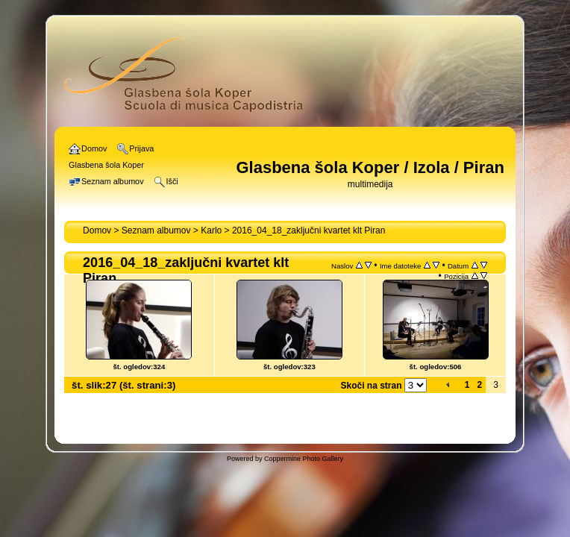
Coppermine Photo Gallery (303, 458)
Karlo (211, 230)
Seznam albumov (156, 230)
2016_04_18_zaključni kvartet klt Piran (308, 230)
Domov (97, 230)
